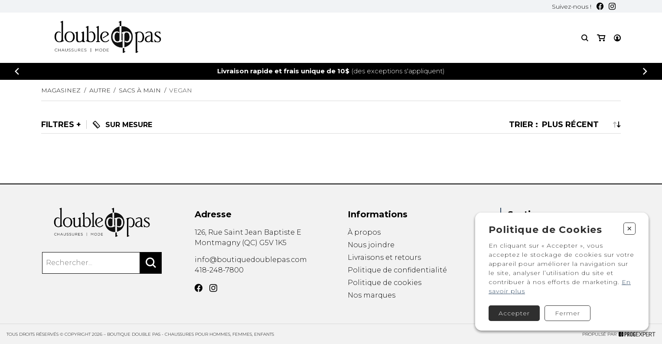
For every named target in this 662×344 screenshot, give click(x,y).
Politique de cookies (384, 283)
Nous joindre (371, 245)
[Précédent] (17, 71)
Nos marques (371, 296)
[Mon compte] (617, 38)
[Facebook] (600, 6)
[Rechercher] (151, 263)
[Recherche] (584, 38)
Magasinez (61, 90)
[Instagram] (612, 6)
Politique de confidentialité (397, 270)
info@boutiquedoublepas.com (251, 260)
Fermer (567, 313)
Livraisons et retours (384, 257)
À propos (364, 232)
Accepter (514, 313)
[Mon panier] (601, 38)
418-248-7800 (219, 270)
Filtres (57, 124)
